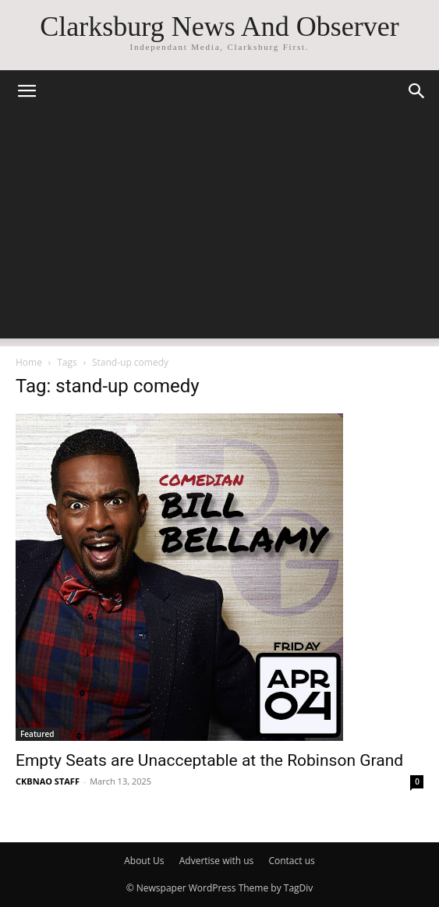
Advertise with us (216, 860)
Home (29, 362)
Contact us (291, 860)
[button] (26, 91)
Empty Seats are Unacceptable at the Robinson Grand (209, 760)
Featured (37, 733)
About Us (144, 860)
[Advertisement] (219, 229)
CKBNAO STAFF (48, 781)
